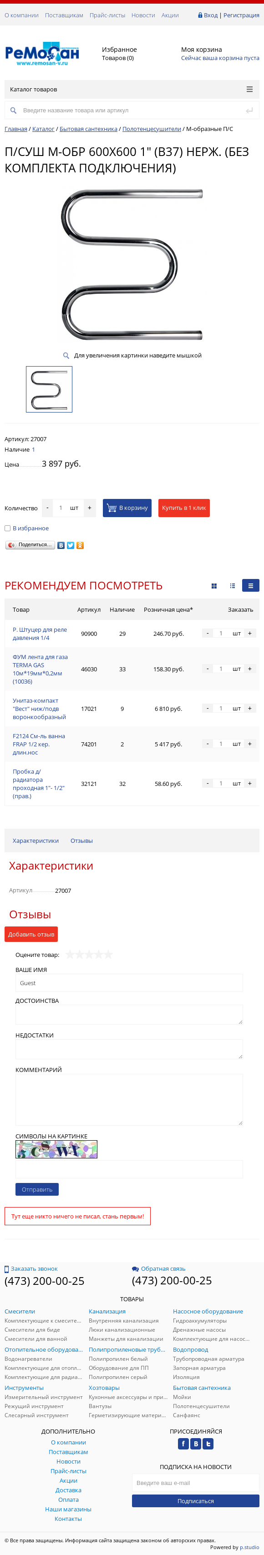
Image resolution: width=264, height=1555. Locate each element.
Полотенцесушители (151, 129)
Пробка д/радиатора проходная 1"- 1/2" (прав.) (39, 783)
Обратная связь (159, 1268)
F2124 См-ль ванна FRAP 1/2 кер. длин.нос (39, 744)
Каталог (43, 129)
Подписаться (196, 1501)
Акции (170, 15)
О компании (22, 15)
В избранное (27, 528)
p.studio (249, 1547)
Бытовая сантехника (88, 129)
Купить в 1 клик (184, 507)
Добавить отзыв (31, 934)
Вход (211, 15)
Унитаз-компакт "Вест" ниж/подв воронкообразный (39, 708)
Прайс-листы (107, 15)
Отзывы (82, 840)
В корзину (127, 507)
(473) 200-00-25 (45, 1280)
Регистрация (241, 15)
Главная (16, 129)
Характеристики (36, 840)
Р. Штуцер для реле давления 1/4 (40, 633)
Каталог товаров (131, 89)
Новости (143, 15)
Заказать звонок (31, 1268)
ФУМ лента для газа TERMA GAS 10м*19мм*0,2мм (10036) (40, 669)
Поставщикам (64, 15)
